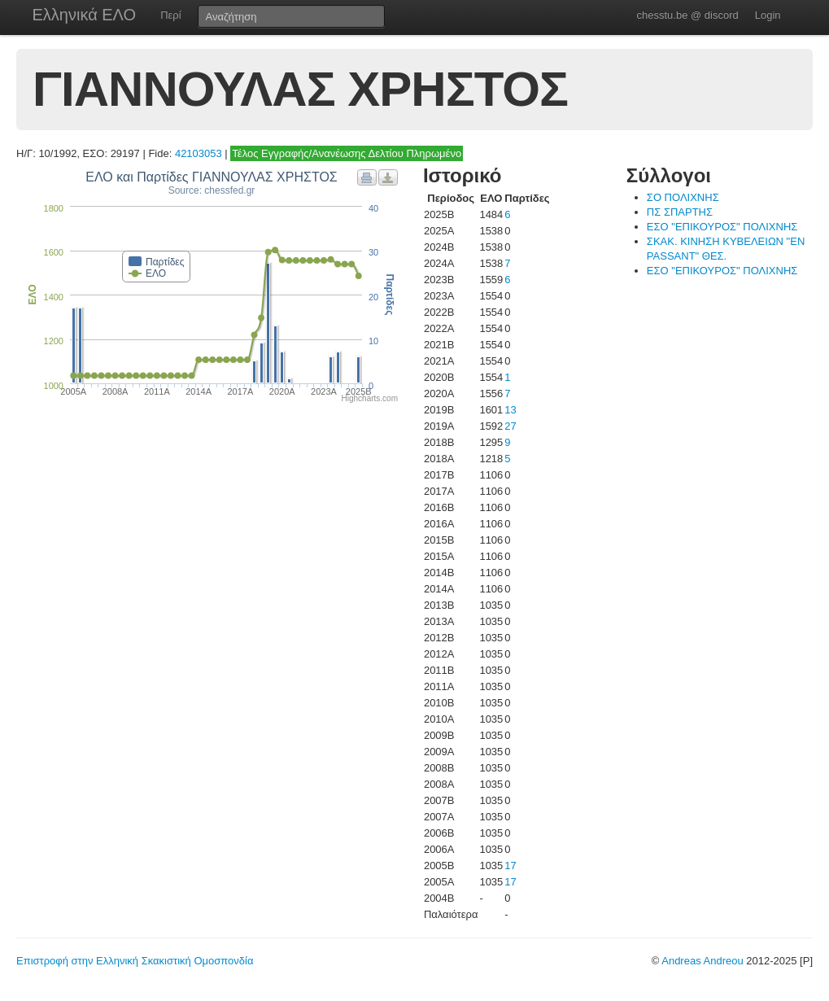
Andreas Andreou (702, 961)
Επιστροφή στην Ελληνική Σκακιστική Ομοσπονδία (134, 961)
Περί (170, 15)
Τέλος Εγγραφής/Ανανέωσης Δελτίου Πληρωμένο (346, 153)
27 (510, 426)
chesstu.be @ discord (687, 15)
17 (510, 865)
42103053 (198, 153)
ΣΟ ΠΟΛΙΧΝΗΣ (683, 197)
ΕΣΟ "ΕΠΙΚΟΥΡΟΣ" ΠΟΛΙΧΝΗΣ (722, 227)
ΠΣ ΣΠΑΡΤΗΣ (680, 212)
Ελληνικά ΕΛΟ (85, 15)
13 (510, 410)
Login (768, 15)
